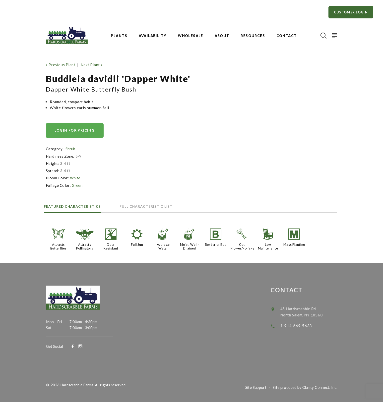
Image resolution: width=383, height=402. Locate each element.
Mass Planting (294, 244)
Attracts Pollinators (84, 246)
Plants (119, 36)
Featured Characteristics (75, 206)
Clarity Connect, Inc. (319, 386)
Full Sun (137, 244)
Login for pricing (75, 130)
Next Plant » (92, 64)
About (222, 36)
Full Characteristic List (153, 206)
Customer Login (351, 12)
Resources (253, 36)
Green (77, 185)
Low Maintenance (268, 246)
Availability (153, 36)
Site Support (255, 386)
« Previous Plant (61, 64)
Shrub (70, 149)
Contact (286, 36)
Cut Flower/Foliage (243, 246)
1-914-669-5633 (301, 324)
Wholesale (190, 36)
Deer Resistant (111, 246)
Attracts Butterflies (58, 246)
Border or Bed (216, 244)
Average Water (163, 246)
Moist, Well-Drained (189, 246)
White (75, 178)
